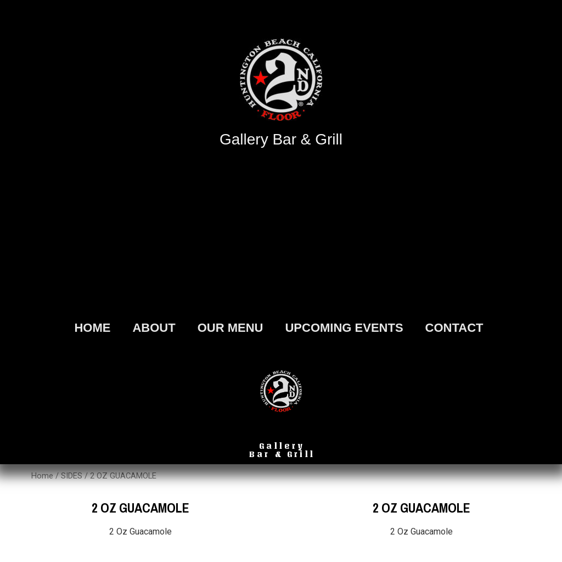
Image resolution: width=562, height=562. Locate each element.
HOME (92, 328)
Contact (454, 328)
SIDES (71, 476)
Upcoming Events (344, 328)
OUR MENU (230, 328)
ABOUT (153, 328)
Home (42, 476)
